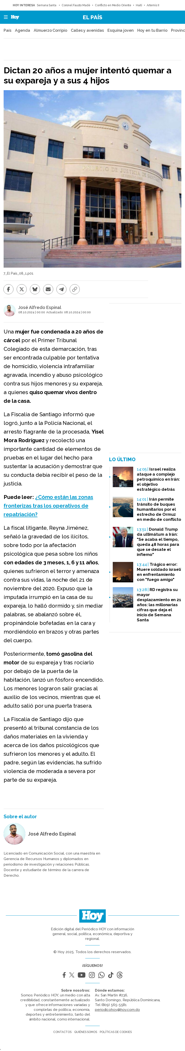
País (7, 30)
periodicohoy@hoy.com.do (117, 1009)
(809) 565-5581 (114, 1005)
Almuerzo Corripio (50, 30)
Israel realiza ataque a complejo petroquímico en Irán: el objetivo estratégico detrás (158, 479)
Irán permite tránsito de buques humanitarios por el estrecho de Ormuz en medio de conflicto (159, 509)
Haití (139, 5)
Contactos (62, 1032)
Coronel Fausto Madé (76, 5)
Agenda (22, 30)
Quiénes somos (85, 1032)
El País (92, 17)
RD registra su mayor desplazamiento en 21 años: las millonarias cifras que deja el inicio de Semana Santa (159, 604)
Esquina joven (120, 30)
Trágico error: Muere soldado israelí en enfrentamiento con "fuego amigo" (159, 572)
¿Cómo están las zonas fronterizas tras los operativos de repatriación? (48, 505)
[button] (4, 17)
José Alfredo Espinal (39, 307)
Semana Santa (47, 5)
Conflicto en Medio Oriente (113, 5)
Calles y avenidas (87, 30)
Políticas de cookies (116, 1032)
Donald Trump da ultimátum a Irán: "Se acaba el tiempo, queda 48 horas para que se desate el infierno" (158, 542)
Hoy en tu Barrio (152, 30)
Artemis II (153, 5)
